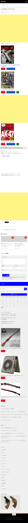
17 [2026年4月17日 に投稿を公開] (17, 302)
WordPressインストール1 (7, 430)
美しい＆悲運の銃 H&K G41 (7, 427)
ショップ (4, 466)
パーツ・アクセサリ (6, 469)
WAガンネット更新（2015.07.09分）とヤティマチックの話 (19, 245)
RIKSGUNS (3, 1)
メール (15, 265)
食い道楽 (4, 488)
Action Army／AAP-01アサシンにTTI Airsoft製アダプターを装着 (14, 414)
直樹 (14, 430)
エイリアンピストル (12, 229)
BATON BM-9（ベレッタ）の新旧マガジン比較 (11, 417)
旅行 (3, 477)
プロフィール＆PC (5, 472)
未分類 (3, 480)
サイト (3, 270)
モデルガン (4, 474)
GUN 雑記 (2, 4)
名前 (3, 265)
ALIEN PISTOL (6, 229)
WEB (3, 452)
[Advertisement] (14, 28)
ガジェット (4, 460)
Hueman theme (19, 519)
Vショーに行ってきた (6, 420)
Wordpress (4, 455)
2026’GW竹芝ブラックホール (7, 323)
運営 (3, 486)
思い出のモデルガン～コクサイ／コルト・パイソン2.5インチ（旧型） (6, 245)
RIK (2, 12)
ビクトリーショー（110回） (6, 315)
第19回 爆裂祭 (4, 319)
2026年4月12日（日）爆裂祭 (8, 408)
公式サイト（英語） (6, 155)
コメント (4, 257)
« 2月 (2, 307)
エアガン (4, 458)
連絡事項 (4, 483)
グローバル (4, 463)
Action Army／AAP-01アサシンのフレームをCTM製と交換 (13, 411)
